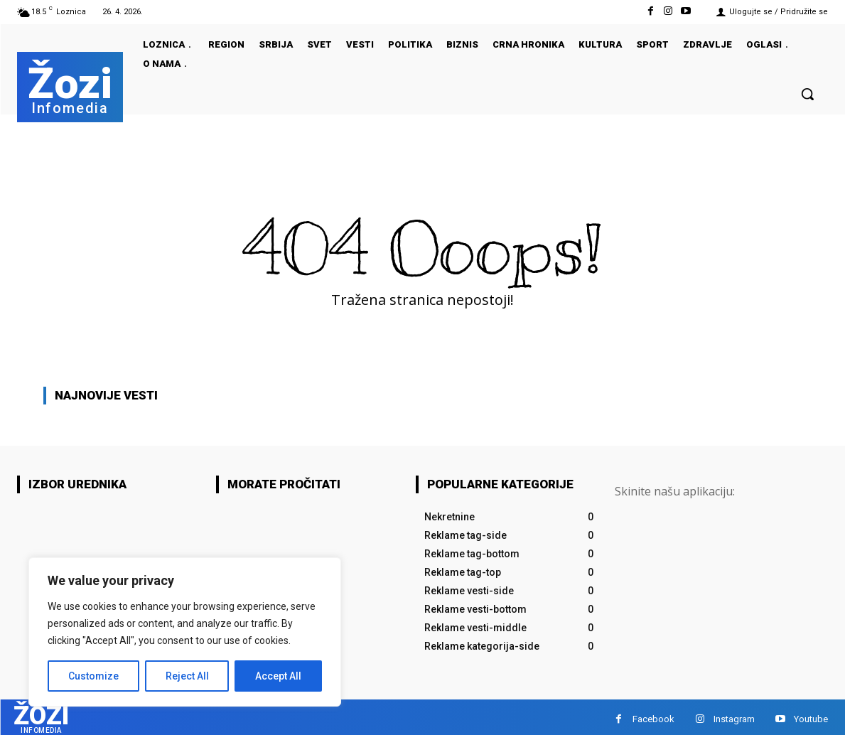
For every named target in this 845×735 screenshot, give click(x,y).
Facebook (653, 717)
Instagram (734, 717)
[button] (807, 93)
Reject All (187, 676)
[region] (184, 632)
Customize (93, 676)
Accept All (278, 676)
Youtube (811, 717)
